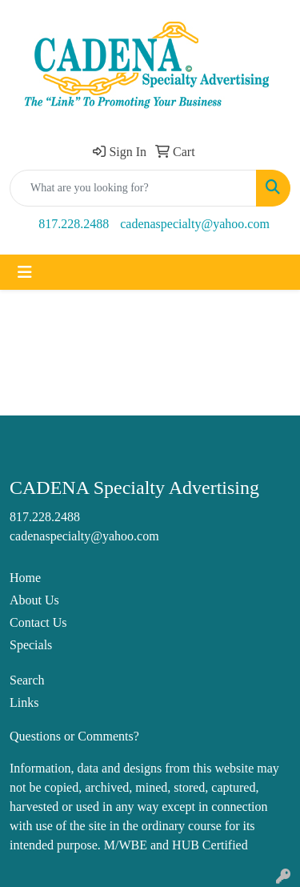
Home (25, 577)
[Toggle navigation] (25, 272)
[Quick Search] (133, 188)
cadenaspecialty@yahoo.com (195, 224)
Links (24, 702)
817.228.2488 (73, 224)
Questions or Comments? (74, 736)
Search (27, 680)
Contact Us (38, 622)
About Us (34, 600)
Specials (31, 645)
